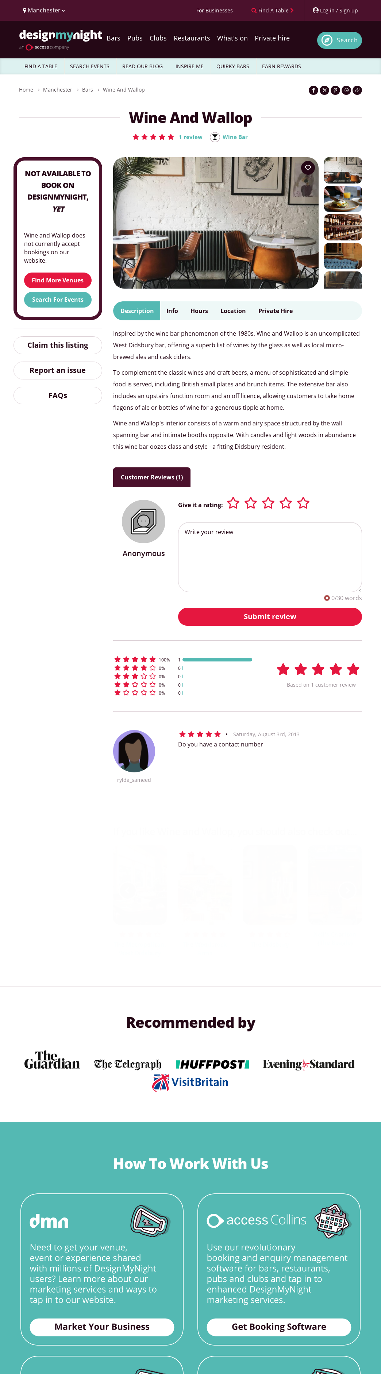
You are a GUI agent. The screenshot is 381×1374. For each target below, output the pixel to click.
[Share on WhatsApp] (346, 90)
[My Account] (335, 10)
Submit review (270, 617)
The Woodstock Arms (205, 949)
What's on (232, 38)
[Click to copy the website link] (357, 90)
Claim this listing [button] (57, 345)
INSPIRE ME (190, 66)
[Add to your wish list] (308, 168)
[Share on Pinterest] (335, 90)
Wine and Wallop (124, 89)
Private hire (272, 38)
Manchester (57, 89)
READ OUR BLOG (142, 66)
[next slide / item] (347, 891)
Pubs (135, 38)
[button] (167, 137)
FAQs (58, 396)
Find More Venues (58, 281)
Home (26, 89)
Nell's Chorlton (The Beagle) (335, 939)
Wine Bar (235, 137)
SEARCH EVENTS (89, 66)
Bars (113, 38)
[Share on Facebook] (313, 90)
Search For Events (58, 300)
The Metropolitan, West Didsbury (140, 949)
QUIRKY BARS (232, 66)
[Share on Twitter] (324, 90)
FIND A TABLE (40, 66)
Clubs (158, 38)
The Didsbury (270, 945)
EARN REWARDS (281, 66)
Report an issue (58, 370)
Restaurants (192, 38)
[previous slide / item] (128, 891)
